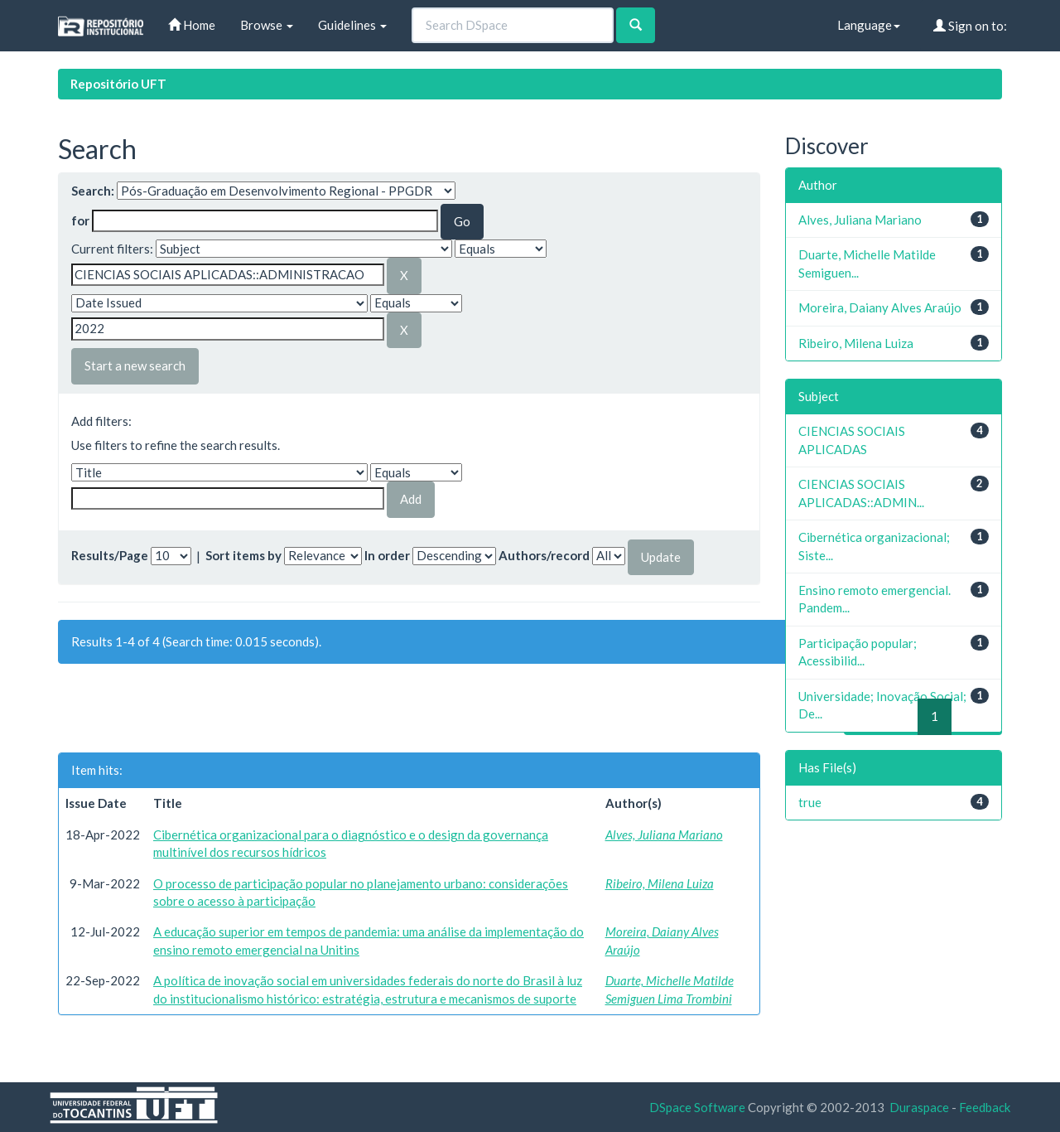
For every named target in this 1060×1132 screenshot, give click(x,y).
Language (868, 24)
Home (191, 24)
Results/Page (109, 555)
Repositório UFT (118, 83)
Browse (266, 24)
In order (387, 555)
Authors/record (544, 555)
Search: (92, 190)
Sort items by (243, 555)
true (810, 802)
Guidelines (352, 24)
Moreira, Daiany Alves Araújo (879, 307)
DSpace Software (697, 1107)
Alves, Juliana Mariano (664, 834)
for (80, 220)
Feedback (984, 1107)
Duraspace (919, 1107)
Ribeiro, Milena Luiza (659, 883)
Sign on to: (970, 25)
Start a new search (135, 365)
